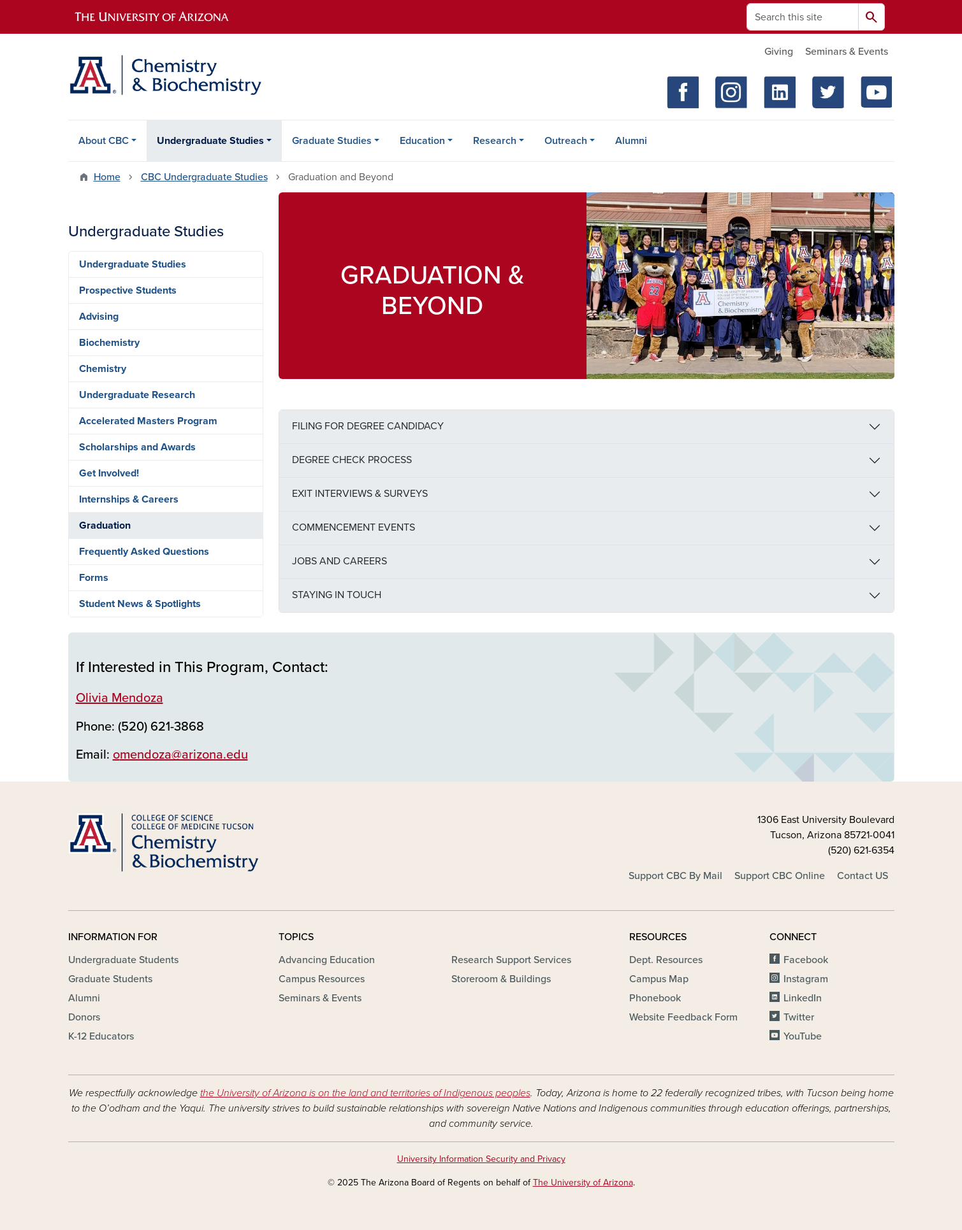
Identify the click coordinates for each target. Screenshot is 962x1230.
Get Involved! (109, 473)
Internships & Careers (129, 499)
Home (107, 177)
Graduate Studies (332, 140)
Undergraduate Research (137, 395)
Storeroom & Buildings (501, 979)
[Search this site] (803, 17)
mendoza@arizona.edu (184, 754)
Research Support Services (511, 960)
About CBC (103, 140)
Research (494, 140)
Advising (99, 316)
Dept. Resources (666, 960)
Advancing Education (327, 960)
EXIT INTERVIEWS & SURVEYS (360, 493)
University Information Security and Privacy (481, 1159)
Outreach (565, 140)
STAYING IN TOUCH (336, 595)
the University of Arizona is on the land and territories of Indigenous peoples (365, 1093)
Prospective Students (128, 290)
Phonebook (655, 998)
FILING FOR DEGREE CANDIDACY (368, 426)
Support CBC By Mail (675, 875)
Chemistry (102, 368)
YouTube (802, 1036)
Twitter (798, 1017)
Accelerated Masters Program (148, 421)
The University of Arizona (583, 1182)
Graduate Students (110, 979)
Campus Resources (322, 979)
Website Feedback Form (683, 1017)
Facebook (805, 960)
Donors (84, 1017)
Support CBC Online (779, 875)
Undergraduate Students (123, 960)
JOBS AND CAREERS (339, 561)
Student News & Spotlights (140, 603)
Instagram (805, 979)
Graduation (105, 525)
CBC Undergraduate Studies (204, 177)
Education (422, 140)
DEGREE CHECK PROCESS (352, 460)
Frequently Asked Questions (144, 551)
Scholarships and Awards (137, 447)
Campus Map (659, 979)
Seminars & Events (846, 51)
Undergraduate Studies (210, 140)
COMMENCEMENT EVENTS (353, 527)
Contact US (862, 875)
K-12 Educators (101, 1036)
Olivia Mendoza (119, 698)
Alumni (631, 140)
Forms (93, 577)
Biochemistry (109, 342)
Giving (778, 51)
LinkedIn (802, 998)
